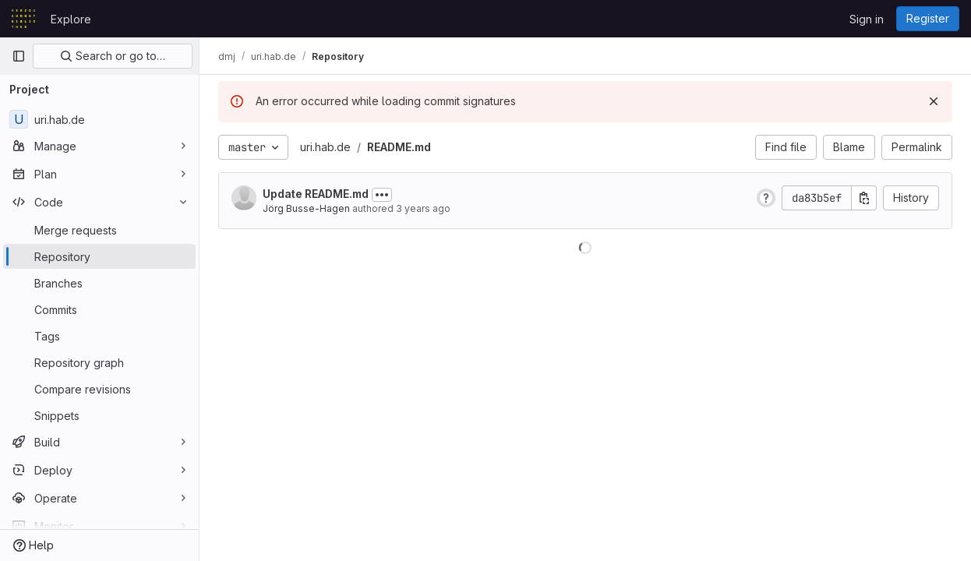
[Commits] (99, 309)
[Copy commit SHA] (864, 197)
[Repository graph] (99, 362)
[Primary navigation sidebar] (18, 56)
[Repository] (99, 256)
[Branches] (99, 282)
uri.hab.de (325, 146)
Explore (71, 19)
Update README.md (316, 193)
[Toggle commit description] (382, 195)
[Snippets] (99, 415)
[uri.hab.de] (99, 119)
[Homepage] (23, 18)
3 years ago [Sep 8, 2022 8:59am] (423, 208)
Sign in (866, 19)
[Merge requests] (99, 229)
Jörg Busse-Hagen (306, 208)
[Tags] (99, 335)
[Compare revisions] (99, 388)
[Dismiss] (933, 101)
